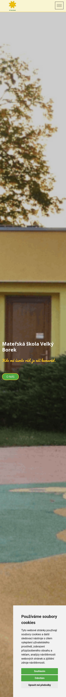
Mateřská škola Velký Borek (28, 346)
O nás (10, 377)
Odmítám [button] (39, 678)
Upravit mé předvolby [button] (39, 685)
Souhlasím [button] (39, 671)
